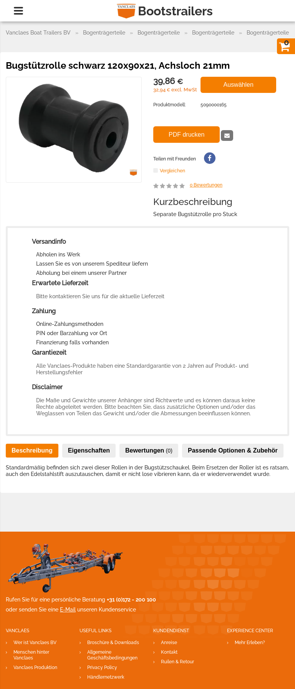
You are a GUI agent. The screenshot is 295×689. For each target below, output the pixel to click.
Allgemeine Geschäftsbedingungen (112, 655)
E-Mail (68, 609)
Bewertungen (206, 185)
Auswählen (239, 84)
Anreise (169, 642)
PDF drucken (186, 134)
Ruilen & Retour (177, 661)
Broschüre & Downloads (113, 642)
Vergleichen (172, 170)
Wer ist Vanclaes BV (34, 642)
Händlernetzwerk (105, 677)
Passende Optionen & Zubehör (233, 450)
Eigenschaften (89, 450)
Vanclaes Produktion (35, 667)
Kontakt (169, 652)
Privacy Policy (102, 667)
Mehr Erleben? (250, 642)
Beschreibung (32, 450)
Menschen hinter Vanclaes (31, 655)
